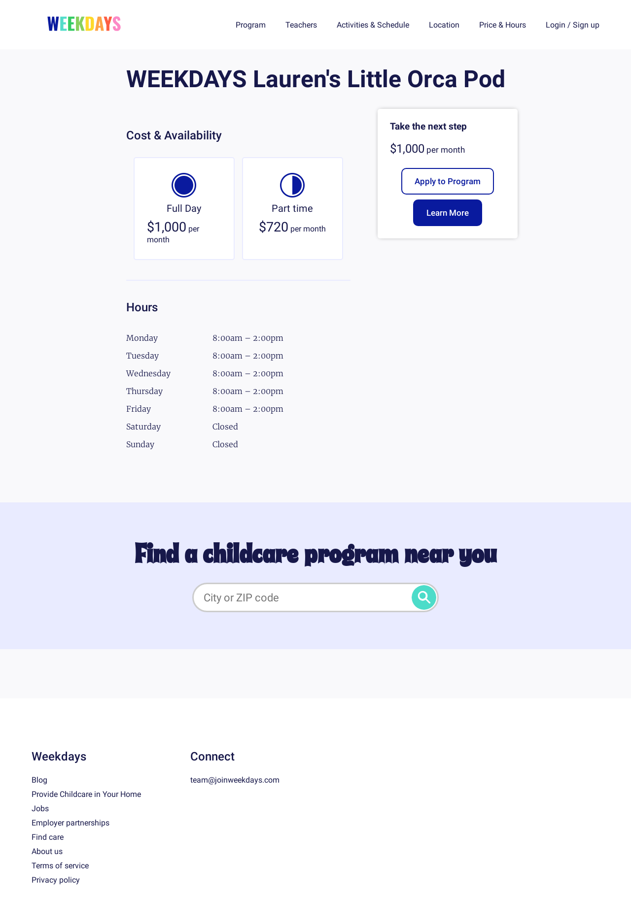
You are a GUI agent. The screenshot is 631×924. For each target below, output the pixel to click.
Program (251, 25)
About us (47, 851)
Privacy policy (56, 880)
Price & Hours (502, 25)
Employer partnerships (70, 822)
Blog (39, 780)
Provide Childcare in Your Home (86, 794)
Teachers (301, 25)
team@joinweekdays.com (235, 780)
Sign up (586, 25)
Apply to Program (448, 181)
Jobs (40, 808)
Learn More (447, 213)
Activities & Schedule (373, 25)
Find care (48, 837)
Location (444, 25)
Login (555, 25)
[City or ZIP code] (315, 597)
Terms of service (60, 865)
